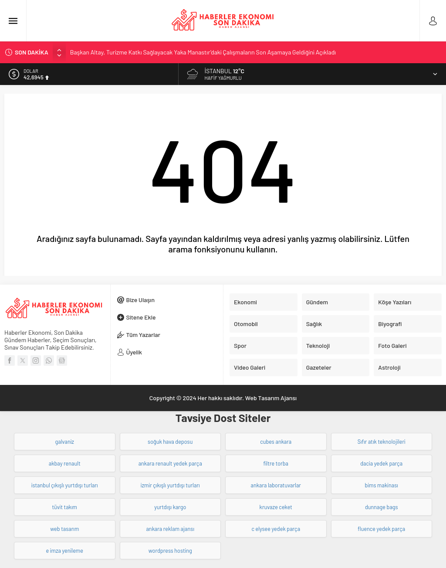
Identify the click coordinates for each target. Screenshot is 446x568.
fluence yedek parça (381, 528)
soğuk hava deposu (170, 441)
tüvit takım (64, 506)
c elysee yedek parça (275, 528)
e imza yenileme (64, 550)
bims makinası (381, 485)
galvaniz (64, 441)
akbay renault (65, 463)
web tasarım (64, 528)
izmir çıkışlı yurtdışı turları (170, 485)
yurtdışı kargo (170, 506)
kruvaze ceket (276, 506)
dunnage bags (381, 506)
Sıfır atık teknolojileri (381, 441)
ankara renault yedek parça (170, 463)
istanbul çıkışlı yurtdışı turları (64, 485)
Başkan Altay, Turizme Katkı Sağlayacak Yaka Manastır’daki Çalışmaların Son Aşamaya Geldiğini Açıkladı (203, 52)
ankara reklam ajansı (170, 528)
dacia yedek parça (381, 463)
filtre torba (275, 463)
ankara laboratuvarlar (276, 485)
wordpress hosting (170, 550)
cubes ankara (275, 441)
